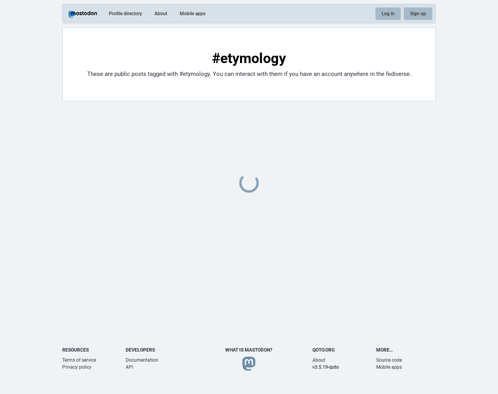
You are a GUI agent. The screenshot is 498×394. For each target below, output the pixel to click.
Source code (389, 360)
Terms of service (79, 360)
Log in (388, 13)
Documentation (142, 360)
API (129, 367)
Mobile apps (192, 13)
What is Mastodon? (248, 350)
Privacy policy (76, 367)
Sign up (418, 13)
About (160, 13)
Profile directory (125, 13)
